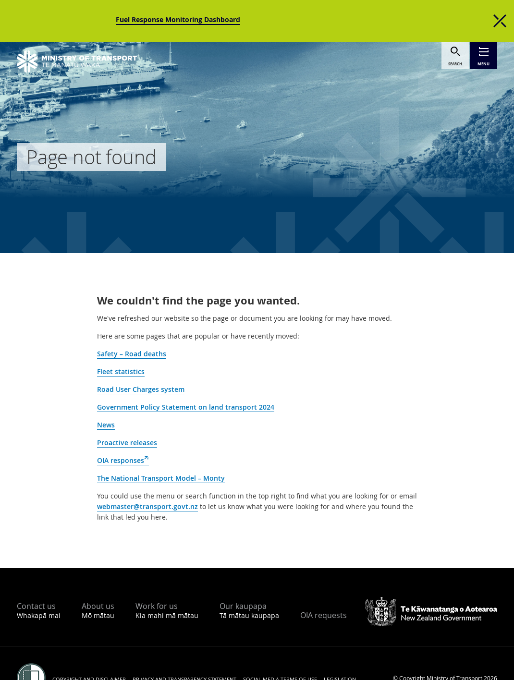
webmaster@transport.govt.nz (147, 506)
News (106, 424)
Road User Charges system (140, 389)
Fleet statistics (121, 371)
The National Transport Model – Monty (161, 478)
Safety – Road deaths (131, 353)
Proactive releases (127, 442)
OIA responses (123, 460)
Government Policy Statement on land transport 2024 (185, 407)
